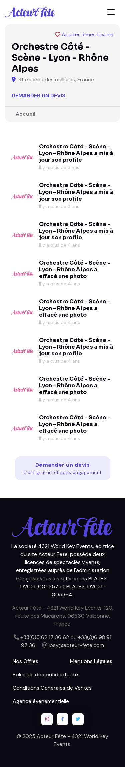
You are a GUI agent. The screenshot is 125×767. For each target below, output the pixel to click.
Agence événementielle (41, 701)
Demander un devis (38, 95)
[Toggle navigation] (111, 12)
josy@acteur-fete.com (76, 645)
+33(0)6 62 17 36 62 (44, 637)
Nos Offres (25, 661)
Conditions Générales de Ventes (52, 687)
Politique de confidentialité (45, 674)
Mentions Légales (91, 661)
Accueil (25, 113)
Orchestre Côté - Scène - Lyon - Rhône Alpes (74, 150)
